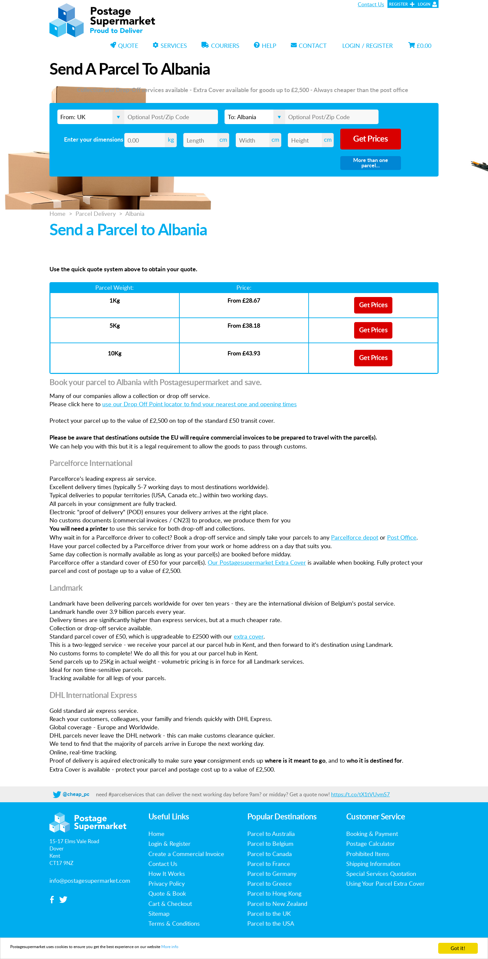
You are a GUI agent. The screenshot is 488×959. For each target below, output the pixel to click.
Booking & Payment (372, 834)
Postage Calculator (370, 843)
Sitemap (158, 913)
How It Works (166, 873)
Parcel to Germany (271, 873)
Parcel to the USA (270, 923)
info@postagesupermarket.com (89, 880)
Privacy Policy (166, 883)
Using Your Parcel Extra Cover (385, 883)
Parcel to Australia (271, 834)
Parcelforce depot (354, 537)
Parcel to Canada (269, 854)
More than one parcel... (370, 163)
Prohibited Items (367, 854)
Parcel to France (268, 864)
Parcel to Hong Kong (274, 893)
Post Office (401, 537)
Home (57, 213)
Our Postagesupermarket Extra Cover (257, 562)
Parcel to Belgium (270, 843)
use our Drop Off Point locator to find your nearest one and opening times (199, 404)
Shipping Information (373, 864)
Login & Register (169, 843)
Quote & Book (167, 893)
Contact (309, 46)
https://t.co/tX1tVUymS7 (360, 794)
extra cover (248, 636)
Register (398, 4)
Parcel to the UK (269, 913)
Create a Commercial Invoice (186, 854)
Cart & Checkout (170, 904)
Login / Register (367, 46)
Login (424, 4)
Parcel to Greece (269, 883)
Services (170, 46)
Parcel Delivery (96, 213)
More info (236, 949)
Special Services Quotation (381, 873)
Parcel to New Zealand (277, 904)
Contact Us (371, 4)
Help (265, 46)
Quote (124, 46)
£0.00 (419, 46)
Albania (134, 213)
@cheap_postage (82, 794)
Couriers (220, 46)
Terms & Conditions (174, 923)
